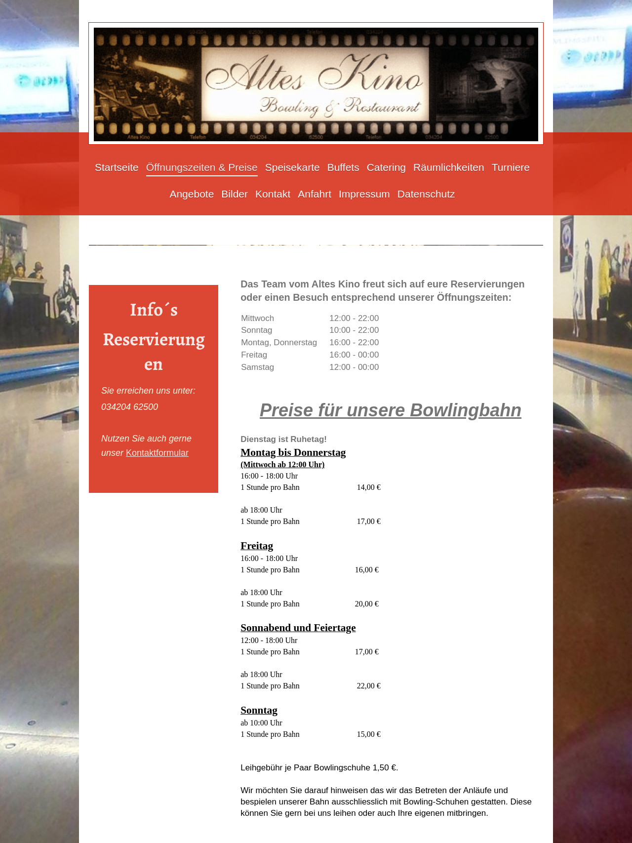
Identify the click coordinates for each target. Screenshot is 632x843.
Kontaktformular (157, 453)
